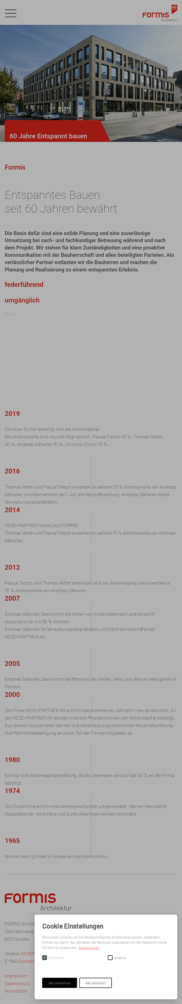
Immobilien (16, 991)
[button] (11, 14)
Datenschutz (89, 947)
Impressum (16, 975)
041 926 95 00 (33, 953)
